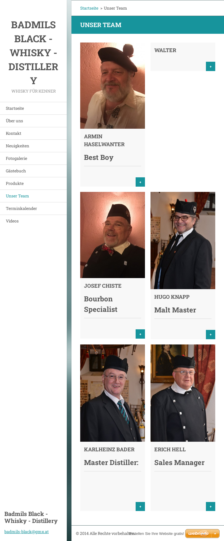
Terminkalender (21, 208)
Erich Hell (170, 449)
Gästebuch (16, 171)
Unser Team (17, 196)
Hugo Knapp (172, 296)
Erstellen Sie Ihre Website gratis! (156, 533)
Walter (165, 50)
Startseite (15, 108)
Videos (12, 221)
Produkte (15, 183)
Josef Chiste (103, 285)
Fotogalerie (16, 158)
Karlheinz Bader (109, 449)
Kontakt (13, 133)
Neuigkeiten (17, 145)
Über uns (14, 120)
